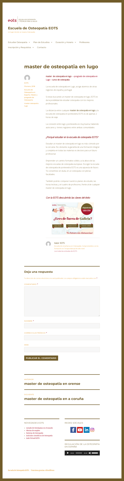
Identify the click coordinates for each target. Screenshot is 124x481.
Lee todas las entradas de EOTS (65, 251)
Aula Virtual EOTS (33, 438)
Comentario (31, 284)
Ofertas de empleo (33, 431)
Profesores (84, 42)
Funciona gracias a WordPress (42, 470)
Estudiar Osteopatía (17, 42)
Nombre (29, 321)
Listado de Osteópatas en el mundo (39, 428)
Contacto (41, 47)
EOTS (26, 83)
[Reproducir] (68, 453)
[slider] (79, 453)
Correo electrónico (35, 333)
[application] (82, 453)
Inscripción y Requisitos (19, 47)
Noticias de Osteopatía (34, 433)
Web (26, 345)
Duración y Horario (64, 42)
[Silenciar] (90, 453)
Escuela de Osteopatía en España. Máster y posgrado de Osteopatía (30, 95)
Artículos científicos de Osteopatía (39, 436)
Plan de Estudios (41, 42)
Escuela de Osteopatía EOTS (33, 28)
